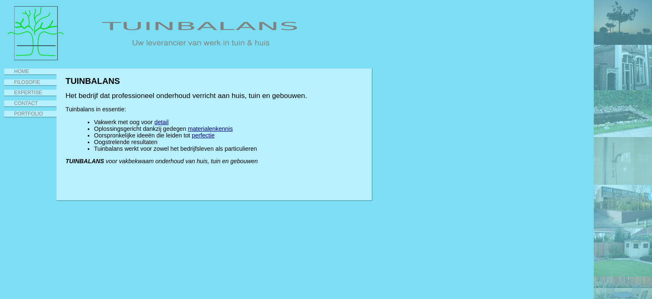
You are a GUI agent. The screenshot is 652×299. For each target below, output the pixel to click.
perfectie (203, 135)
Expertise (28, 93)
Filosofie (27, 82)
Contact (26, 103)
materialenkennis (210, 128)
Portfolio (28, 114)
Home (21, 71)
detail (161, 122)
